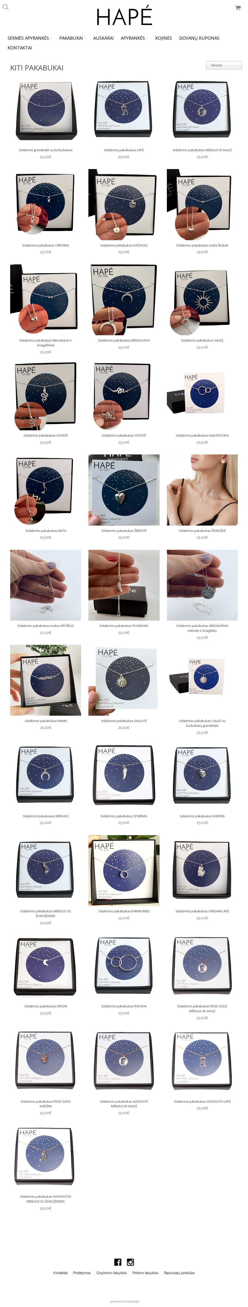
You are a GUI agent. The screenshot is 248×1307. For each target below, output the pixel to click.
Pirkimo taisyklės (145, 1273)
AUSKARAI (103, 38)
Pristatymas (82, 1273)
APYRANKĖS (134, 38)
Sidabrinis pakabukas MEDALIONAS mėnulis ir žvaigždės (202, 628)
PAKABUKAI (72, 38)
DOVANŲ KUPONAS (199, 38)
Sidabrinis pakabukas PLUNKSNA (124, 626)
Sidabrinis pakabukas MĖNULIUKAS (124, 340)
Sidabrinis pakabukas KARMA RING (124, 911)
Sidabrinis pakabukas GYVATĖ (45, 435)
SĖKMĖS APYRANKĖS (30, 38)
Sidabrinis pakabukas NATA (45, 530)
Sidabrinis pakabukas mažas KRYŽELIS (45, 626)
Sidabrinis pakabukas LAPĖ (124, 150)
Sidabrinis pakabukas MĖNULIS (46, 816)
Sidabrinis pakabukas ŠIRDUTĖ (124, 530)
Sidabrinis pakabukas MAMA (46, 721)
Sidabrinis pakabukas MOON (45, 1006)
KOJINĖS (163, 38)
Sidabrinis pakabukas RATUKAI (124, 1006)
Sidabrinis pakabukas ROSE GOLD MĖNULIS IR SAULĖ (202, 1008)
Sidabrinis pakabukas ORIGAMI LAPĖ (202, 911)
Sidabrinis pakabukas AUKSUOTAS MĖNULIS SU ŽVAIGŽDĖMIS (45, 1198)
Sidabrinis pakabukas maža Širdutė (202, 245)
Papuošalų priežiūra (179, 1273)
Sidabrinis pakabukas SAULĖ (202, 340)
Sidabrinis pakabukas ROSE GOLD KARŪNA (46, 1103)
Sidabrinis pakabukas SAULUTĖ (124, 721)
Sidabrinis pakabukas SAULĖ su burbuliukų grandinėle (202, 723)
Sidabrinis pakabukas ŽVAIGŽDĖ (202, 530)
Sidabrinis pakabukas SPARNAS (124, 816)
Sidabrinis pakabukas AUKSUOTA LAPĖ (202, 1101)
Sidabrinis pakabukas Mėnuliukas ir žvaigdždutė (45, 342)
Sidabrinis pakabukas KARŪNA (202, 816)
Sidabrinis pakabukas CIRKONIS (45, 245)
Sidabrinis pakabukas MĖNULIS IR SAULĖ (202, 150)
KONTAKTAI (20, 48)
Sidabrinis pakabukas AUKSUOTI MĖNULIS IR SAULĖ (124, 1103)
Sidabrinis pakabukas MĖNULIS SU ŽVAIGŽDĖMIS (45, 913)
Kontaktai (61, 1273)
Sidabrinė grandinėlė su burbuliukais (46, 150)
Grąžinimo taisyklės (111, 1273)
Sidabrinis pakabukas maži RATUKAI (202, 435)
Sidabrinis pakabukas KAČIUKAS (124, 245)
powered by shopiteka (124, 1301)
